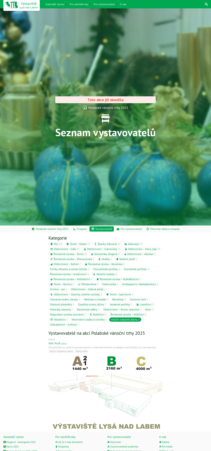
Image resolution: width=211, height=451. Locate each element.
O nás (123, 4)
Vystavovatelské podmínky (122, 446)
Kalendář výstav (55, 4)
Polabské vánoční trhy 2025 (105, 108)
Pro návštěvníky (78, 4)
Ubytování (114, 442)
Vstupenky (62, 446)
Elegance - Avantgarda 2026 (19, 442)
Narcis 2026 (11, 446)
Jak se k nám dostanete (69, 442)
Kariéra (164, 442)
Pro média (165, 446)
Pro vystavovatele (104, 4)
